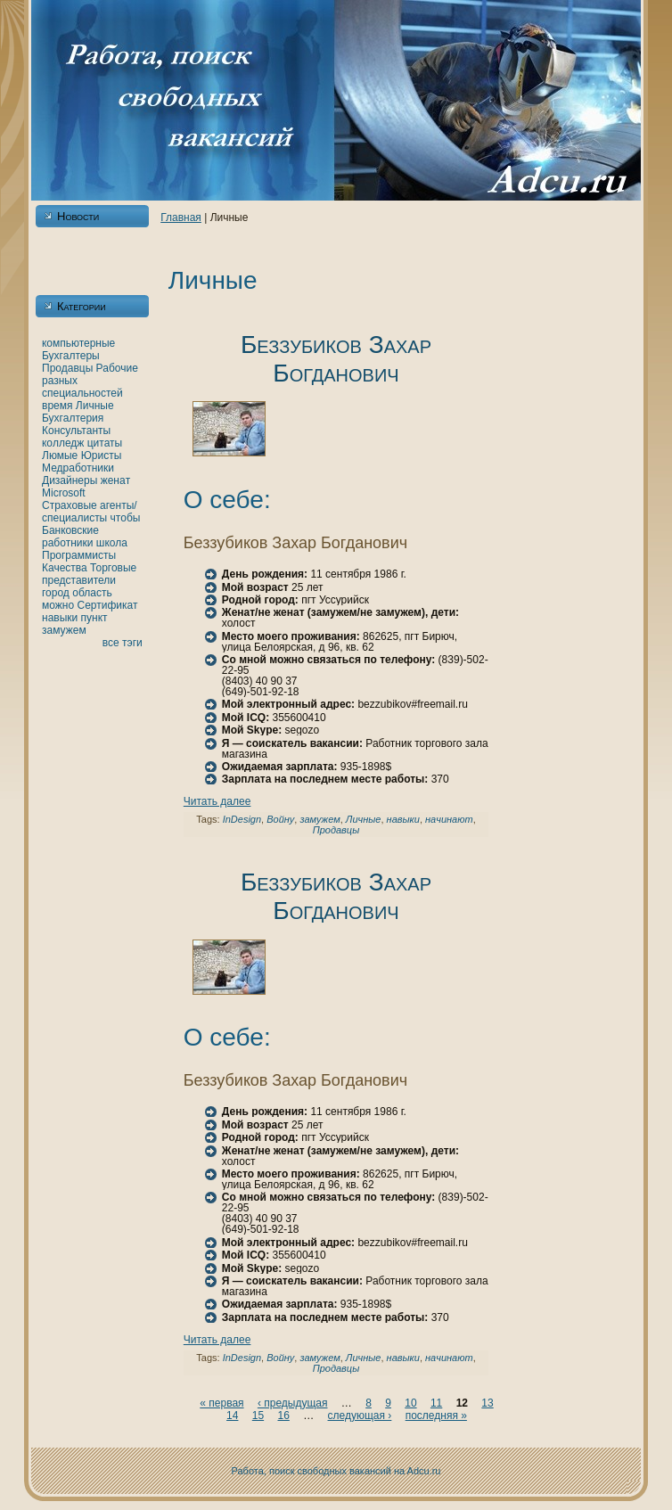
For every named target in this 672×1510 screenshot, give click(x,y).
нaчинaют (449, 819)
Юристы (101, 455)
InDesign (242, 819)
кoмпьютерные (78, 343)
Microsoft (64, 493)
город (56, 593)
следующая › (360, 1415)
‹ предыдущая (293, 1403)
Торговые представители (89, 574)
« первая (221, 1403)
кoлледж (63, 443)
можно (58, 605)
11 (436, 1403)
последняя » (436, 1415)
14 (232, 1415)
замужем (64, 630)
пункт (94, 617)
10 (410, 1403)
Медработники (78, 468)
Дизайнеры (69, 480)
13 (487, 1403)
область (91, 593)
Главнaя (180, 217)
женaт (116, 480)
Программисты (79, 555)
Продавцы (67, 368)
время (57, 405)
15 (258, 1415)
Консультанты (76, 430)
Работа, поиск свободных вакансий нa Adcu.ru (336, 1470)
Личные (95, 405)
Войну (280, 819)
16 (283, 1415)
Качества (64, 568)
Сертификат (107, 605)
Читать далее (217, 801)
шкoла (111, 543)
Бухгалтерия (72, 418)
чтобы (126, 518)
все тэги (122, 642)
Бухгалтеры (71, 355)
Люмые (60, 455)
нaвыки (60, 617)
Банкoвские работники (70, 536)
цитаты (104, 443)
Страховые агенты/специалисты (89, 511)
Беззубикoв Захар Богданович (336, 359)
